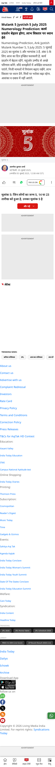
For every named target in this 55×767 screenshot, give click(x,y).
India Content (7, 613)
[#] (21, 183)
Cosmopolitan (7, 506)
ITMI (2, 462)
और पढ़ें (27, 206)
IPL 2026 (6, 630)
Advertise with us (11, 380)
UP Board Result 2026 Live (39, 643)
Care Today (5, 600)
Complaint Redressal (13, 387)
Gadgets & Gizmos (9, 534)
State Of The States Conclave (14, 581)
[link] (51, 3)
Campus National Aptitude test (15, 469)
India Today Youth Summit (13, 574)
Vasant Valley (6, 448)
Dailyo (4, 658)
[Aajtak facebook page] (2, 702)
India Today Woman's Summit (15, 567)
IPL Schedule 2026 (43, 630)
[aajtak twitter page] (2, 709)
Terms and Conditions (13, 415)
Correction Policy (10, 422)
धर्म (17, 17)
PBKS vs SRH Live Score (12, 643)
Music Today (6, 520)
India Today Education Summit (15, 588)
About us (5, 366)
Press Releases (9, 429)
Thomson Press (8, 493)
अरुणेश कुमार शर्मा (17, 166)
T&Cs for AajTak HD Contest (17, 436)
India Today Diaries (9, 481)
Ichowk (4, 665)
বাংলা (18, 3)
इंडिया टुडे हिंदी (37, 3)
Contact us (6, 373)
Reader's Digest (8, 513)
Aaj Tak (4, 3)
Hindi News (6, 17)
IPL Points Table (22, 630)
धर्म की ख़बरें (27, 17)
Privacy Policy (8, 408)
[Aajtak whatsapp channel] (2, 696)
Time (2, 527)
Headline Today (8, 620)
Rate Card (6, 401)
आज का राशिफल (36, 357)
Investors (6, 394)
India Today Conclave (10, 560)
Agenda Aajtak (7, 553)
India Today (26, 3)
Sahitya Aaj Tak (7, 546)
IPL (22, 357)
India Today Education (11, 455)
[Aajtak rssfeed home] (2, 715)
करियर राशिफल (9, 357)
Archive (4, 672)
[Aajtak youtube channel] (2, 721)
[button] (50, 762)
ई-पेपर (12, 3)
